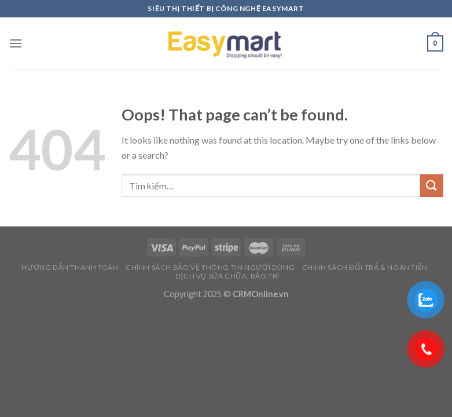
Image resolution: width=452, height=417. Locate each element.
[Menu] (16, 43)
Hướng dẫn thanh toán (69, 267)
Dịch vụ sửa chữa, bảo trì (227, 276)
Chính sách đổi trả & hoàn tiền (365, 267)
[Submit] (431, 185)
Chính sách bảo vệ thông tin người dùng (210, 267)
